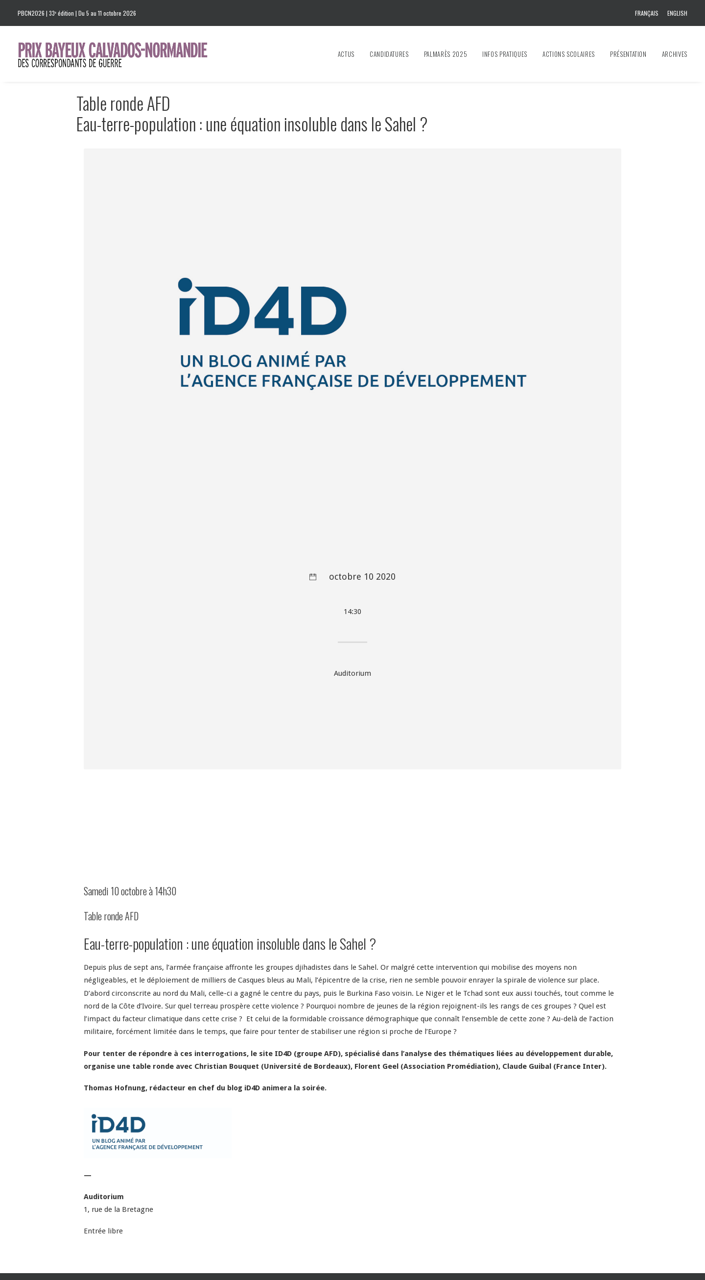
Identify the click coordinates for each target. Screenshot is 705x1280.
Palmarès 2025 (445, 54)
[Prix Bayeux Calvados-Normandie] (122, 54)
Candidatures (389, 54)
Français (646, 13)
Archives (674, 54)
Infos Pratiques (504, 54)
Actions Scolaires (568, 54)
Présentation (628, 54)
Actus (346, 54)
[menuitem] (648, 13)
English (677, 13)
